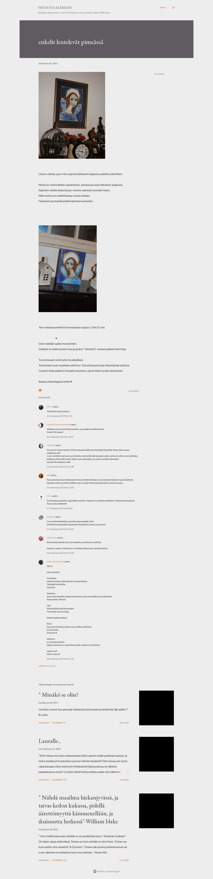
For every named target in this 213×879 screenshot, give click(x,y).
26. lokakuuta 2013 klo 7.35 (60, 416)
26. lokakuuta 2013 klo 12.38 (60, 466)
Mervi (50, 406)
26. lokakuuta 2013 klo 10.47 (60, 436)
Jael (48, 475)
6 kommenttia (59, 780)
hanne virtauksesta (55, 561)
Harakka (51, 445)
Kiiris (49, 496)
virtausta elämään (55, 7)
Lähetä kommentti (47, 665)
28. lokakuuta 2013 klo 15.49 (60, 553)
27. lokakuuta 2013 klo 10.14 (60, 529)
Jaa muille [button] (159, 74)
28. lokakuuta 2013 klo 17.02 (60, 658)
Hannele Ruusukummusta (58, 424)
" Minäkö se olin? (59, 694)
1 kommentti (58, 723)
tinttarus (51, 516)
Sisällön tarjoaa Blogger (106, 871)
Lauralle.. (50, 741)
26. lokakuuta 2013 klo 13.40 (60, 487)
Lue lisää (124, 723)
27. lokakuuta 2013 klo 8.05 (60, 508)
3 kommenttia (59, 860)
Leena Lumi (52, 537)
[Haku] (163, 7)
